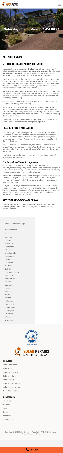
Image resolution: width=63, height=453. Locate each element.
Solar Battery (8, 379)
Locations (7, 416)
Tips (5, 408)
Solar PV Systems (10, 372)
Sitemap (39, 434)
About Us (7, 401)
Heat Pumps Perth (11, 391)
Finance (6, 404)
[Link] (10, 4)
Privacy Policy (27, 434)
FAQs (5, 412)
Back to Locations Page (15, 224)
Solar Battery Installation (13, 383)
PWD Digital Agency (48, 432)
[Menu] (60, 4)
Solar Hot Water (10, 365)
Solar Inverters (9, 376)
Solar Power (8, 368)
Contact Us (8, 419)
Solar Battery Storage (12, 387)
